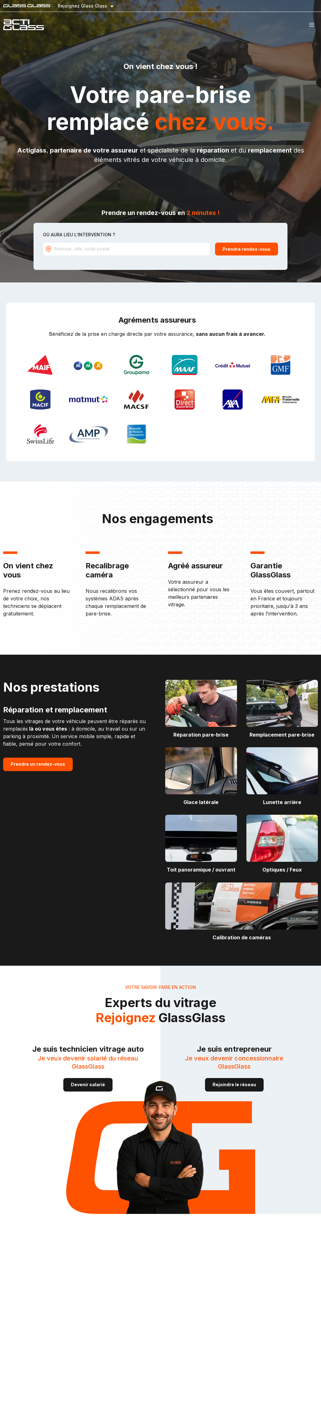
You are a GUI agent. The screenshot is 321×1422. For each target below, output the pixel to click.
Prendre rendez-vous (247, 249)
